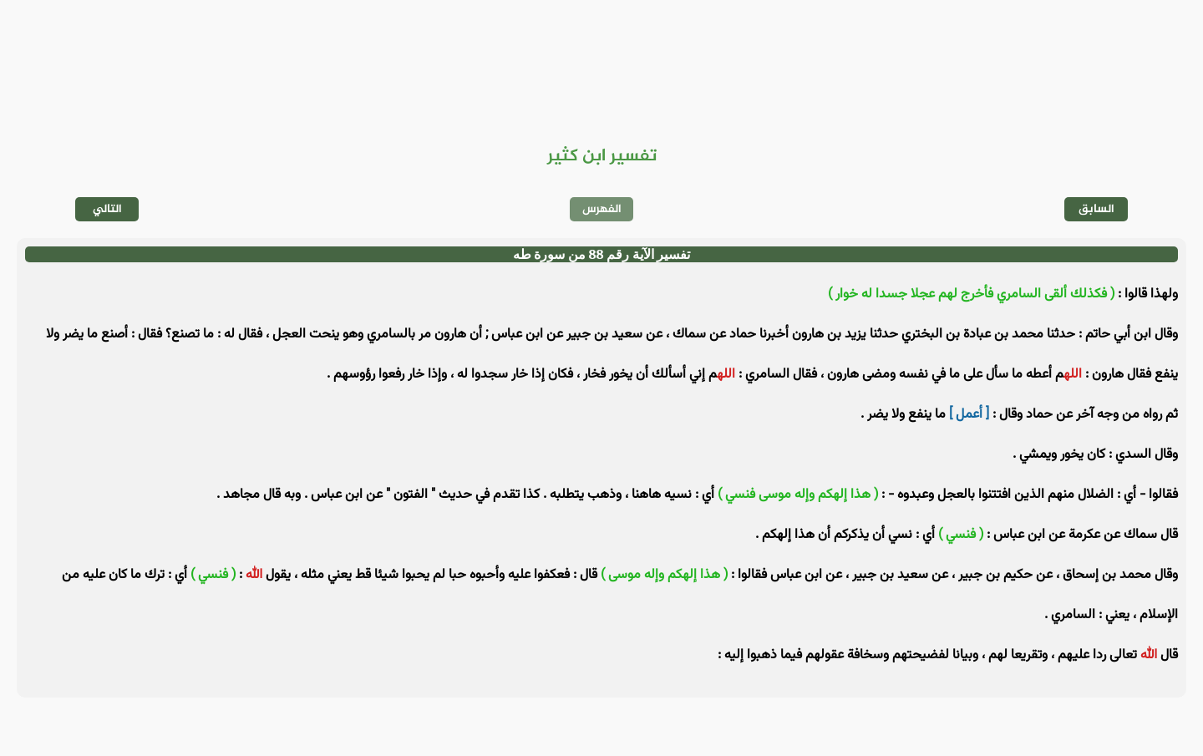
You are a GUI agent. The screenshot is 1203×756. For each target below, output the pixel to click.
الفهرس (602, 209)
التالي (107, 209)
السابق (1096, 209)
